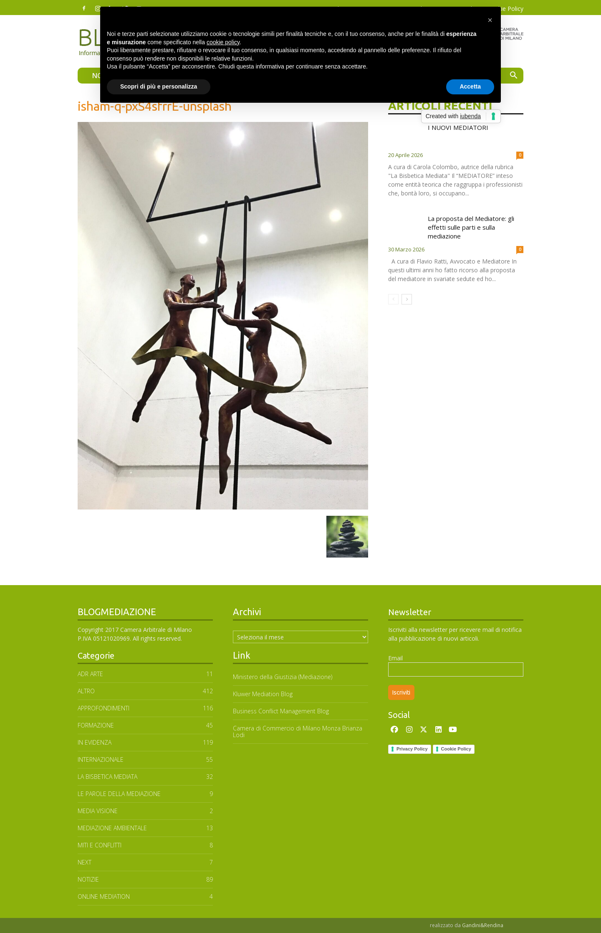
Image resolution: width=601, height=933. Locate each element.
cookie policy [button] (223, 42)
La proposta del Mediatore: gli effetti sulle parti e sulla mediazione (471, 227)
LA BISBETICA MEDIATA (107, 777)
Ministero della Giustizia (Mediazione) (282, 677)
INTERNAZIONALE (101, 759)
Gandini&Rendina (482, 925)
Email (395, 658)
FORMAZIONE (96, 725)
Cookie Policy (456, 748)
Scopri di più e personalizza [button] (158, 86)
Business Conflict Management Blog (281, 711)
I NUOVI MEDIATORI (458, 127)
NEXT (84, 862)
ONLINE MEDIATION (104, 896)
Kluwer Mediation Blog (263, 694)
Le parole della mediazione (119, 794)
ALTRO (86, 691)
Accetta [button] (470, 86)
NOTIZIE (88, 879)
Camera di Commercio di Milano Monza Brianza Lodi (297, 731)
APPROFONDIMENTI (103, 708)
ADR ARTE (90, 674)
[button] (513, 76)
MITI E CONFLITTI (99, 845)
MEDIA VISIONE (98, 811)
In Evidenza (94, 742)
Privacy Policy (412, 748)
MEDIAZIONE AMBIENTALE (112, 828)
